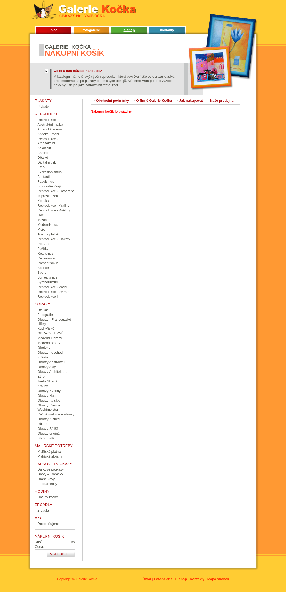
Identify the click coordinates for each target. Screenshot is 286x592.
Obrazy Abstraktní (51, 362)
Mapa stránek (218, 579)
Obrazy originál (49, 433)
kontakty (167, 30)
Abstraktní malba (50, 124)
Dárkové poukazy (51, 469)
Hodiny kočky (48, 497)
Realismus (46, 253)
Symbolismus (48, 282)
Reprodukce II (48, 297)
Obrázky (44, 348)
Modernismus (48, 225)
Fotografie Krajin (50, 186)
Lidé (41, 215)
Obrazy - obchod (50, 352)
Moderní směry (49, 343)
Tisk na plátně (48, 234)
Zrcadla (43, 510)
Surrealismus (48, 277)
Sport (42, 273)
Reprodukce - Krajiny (54, 205)
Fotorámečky (47, 484)
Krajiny (43, 386)
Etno (41, 167)
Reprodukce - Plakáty (54, 239)
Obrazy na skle (49, 400)
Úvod (147, 579)
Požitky (43, 249)
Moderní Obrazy (50, 338)
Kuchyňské (46, 328)
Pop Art (43, 244)
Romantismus (48, 263)
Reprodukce (47, 120)
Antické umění (48, 134)
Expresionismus (50, 172)
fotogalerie (91, 30)
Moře (41, 229)
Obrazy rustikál (49, 419)
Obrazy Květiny (49, 391)
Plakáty (43, 106)
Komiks (43, 201)
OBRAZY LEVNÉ (51, 333)
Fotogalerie (163, 579)
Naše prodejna (221, 101)
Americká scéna (50, 129)
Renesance (46, 258)
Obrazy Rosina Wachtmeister (49, 407)
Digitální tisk (47, 162)
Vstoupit (58, 554)
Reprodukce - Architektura (48, 141)
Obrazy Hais (47, 396)
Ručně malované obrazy (56, 414)
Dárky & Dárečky (50, 474)
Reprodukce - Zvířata (54, 292)
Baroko (43, 153)
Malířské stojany (50, 456)
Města (42, 220)
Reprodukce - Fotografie (56, 191)
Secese (43, 268)
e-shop (129, 30)
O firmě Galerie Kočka (154, 101)
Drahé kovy (46, 479)
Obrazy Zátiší (48, 429)
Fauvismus (46, 181)
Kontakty (197, 579)
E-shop (181, 579)
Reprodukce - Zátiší (52, 287)
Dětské (43, 158)
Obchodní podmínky (112, 101)
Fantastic (44, 177)
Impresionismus (50, 196)
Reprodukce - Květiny (54, 210)
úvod (53, 30)
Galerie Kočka (86, 579)
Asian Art (44, 148)
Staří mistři (46, 438)
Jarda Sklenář (48, 381)
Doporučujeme (49, 524)
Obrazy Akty (47, 367)
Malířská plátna (49, 452)
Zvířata (43, 357)
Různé (42, 424)
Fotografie (45, 315)
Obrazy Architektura (52, 372)
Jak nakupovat (191, 101)
